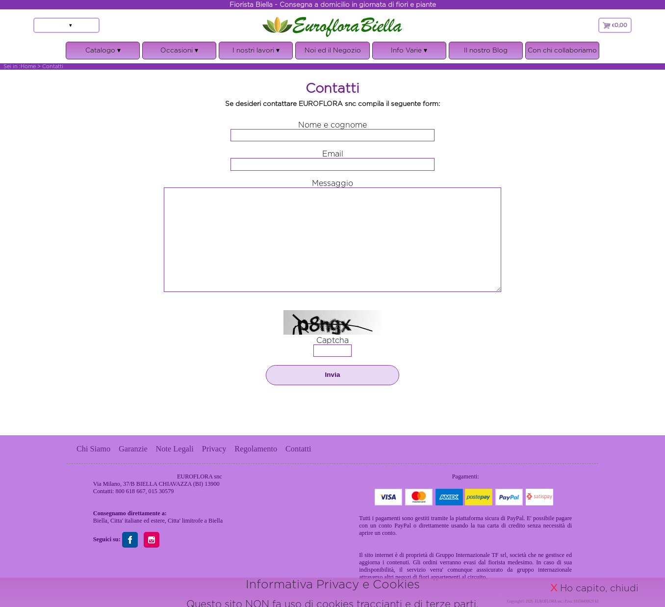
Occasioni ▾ (179, 53)
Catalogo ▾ (102, 53)
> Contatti (50, 66)
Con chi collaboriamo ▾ (562, 53)
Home (28, 66)
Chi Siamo (93, 448)
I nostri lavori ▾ (255, 53)
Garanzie (133, 448)
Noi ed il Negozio (333, 50)
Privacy (214, 448)
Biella (100, 520)
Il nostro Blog (486, 50)
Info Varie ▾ (409, 53)
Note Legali (175, 448)
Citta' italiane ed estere (137, 520)
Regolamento (255, 448)
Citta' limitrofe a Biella (195, 520)
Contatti (298, 448)
